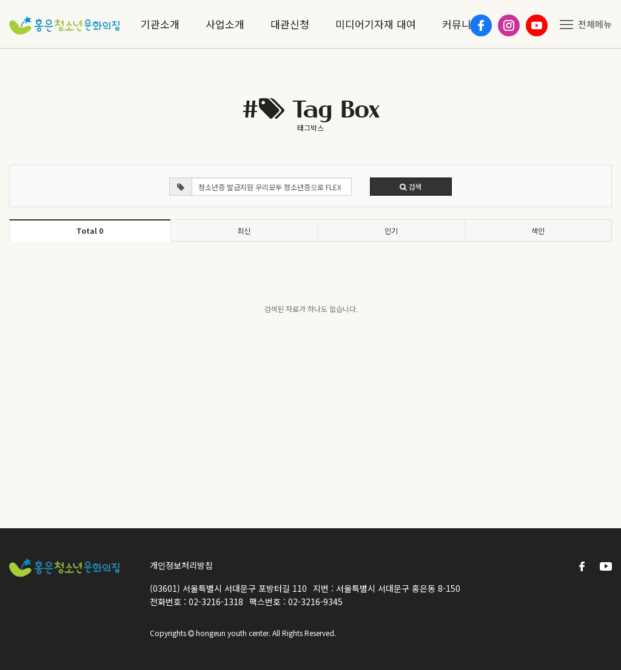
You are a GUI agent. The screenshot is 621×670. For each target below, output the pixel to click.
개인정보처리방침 (181, 565)
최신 (243, 230)
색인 (538, 230)
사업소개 (225, 24)
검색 (410, 186)
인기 (391, 230)
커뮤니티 (461, 24)
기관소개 (160, 24)
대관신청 (289, 24)
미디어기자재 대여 (375, 24)
